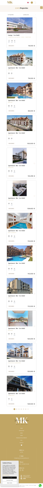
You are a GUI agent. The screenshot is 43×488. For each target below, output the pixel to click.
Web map (31, 485)
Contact (21, 442)
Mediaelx (23, 486)
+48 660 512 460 (25, 464)
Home (21, 428)
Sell (21, 440)
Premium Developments (21, 437)
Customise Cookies (9, 480)
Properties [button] (21, 430)
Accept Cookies (9, 477)
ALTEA (21, 452)
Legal (21, 485)
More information (6, 475)
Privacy (23, 485)
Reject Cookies (9, 482)
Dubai (21, 435)
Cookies (26, 485)
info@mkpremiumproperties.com (21, 458)
